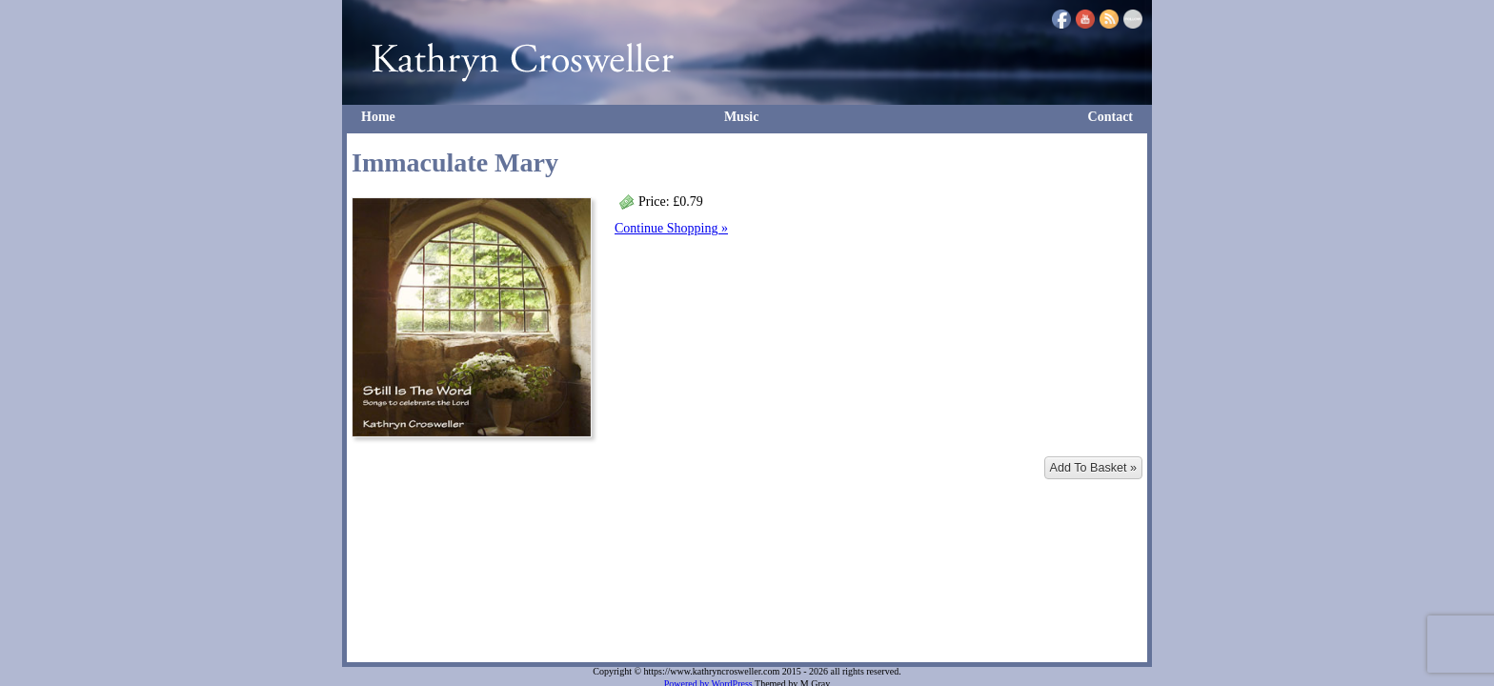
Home (378, 117)
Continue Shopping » (671, 228)
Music (741, 117)
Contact (1110, 117)
